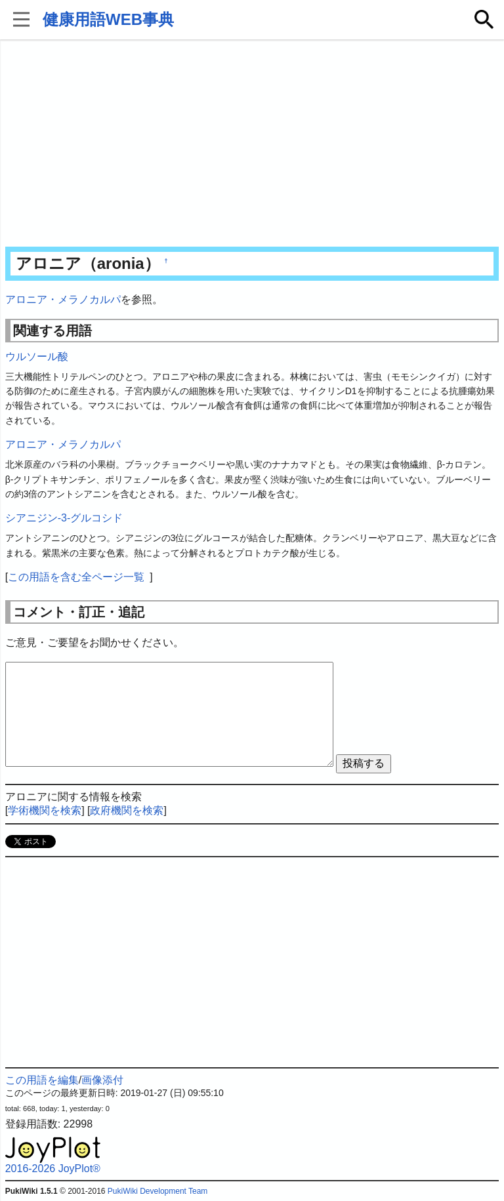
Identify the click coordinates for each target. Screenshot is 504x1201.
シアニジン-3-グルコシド (64, 517)
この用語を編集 (42, 1080)
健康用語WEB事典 (108, 19)
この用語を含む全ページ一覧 (76, 576)
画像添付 (102, 1080)
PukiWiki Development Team (158, 1191)
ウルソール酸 (36, 356)
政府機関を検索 (126, 810)
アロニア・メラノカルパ (63, 299)
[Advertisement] (252, 144)
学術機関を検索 (44, 810)
